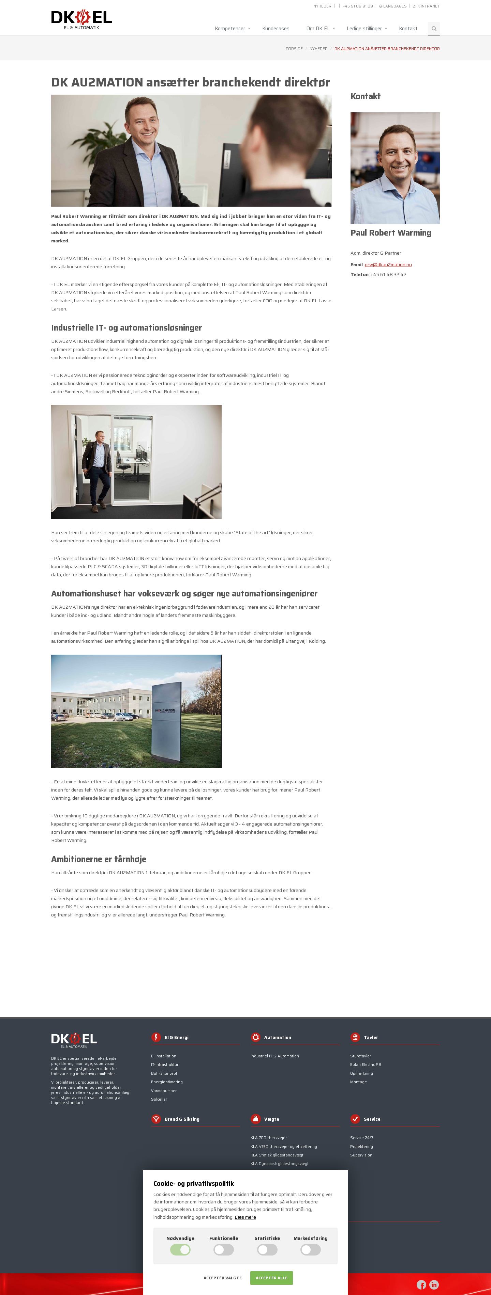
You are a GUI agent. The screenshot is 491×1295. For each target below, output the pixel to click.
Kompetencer (230, 29)
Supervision (361, 1155)
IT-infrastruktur (164, 1065)
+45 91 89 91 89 (358, 6)
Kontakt (408, 29)
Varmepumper (164, 1091)
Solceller (159, 1099)
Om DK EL (318, 29)
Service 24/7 (361, 1138)
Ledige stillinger (364, 29)
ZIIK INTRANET (426, 6)
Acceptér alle (271, 1278)
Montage (358, 1082)
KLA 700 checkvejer (269, 1138)
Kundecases (275, 29)
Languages (395, 6)
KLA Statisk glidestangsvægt (277, 1155)
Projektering (361, 1147)
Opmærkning (361, 1073)
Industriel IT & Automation (275, 1056)
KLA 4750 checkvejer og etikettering (284, 1147)
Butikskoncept (164, 1073)
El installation (163, 1056)
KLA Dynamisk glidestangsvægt (280, 1164)
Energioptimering (167, 1082)
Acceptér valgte (223, 1278)
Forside (294, 48)
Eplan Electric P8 (365, 1065)
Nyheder (322, 6)
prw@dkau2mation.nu (388, 264)
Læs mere (245, 1217)
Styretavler (360, 1056)
